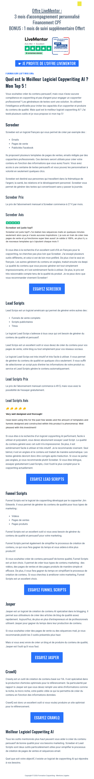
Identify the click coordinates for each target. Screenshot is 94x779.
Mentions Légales (62, 776)
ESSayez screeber (47, 289)
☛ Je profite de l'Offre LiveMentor (47, 63)
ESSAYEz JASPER (47, 657)
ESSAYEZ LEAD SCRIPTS (47, 479)
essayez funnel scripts (47, 589)
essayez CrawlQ (47, 717)
